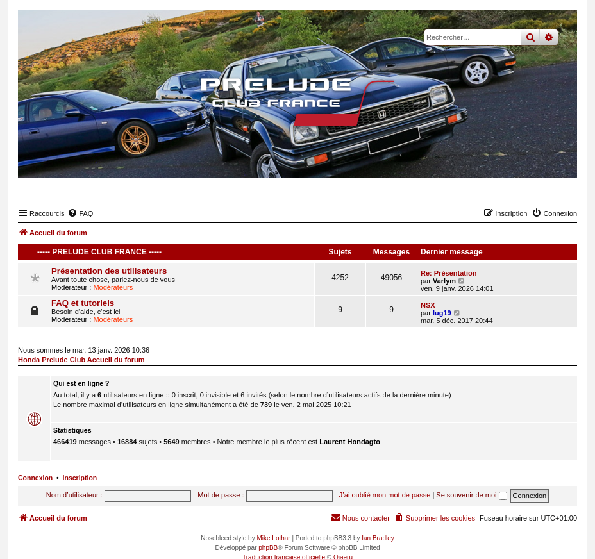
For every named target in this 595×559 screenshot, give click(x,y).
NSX (428, 305)
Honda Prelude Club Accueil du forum (81, 359)
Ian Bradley (378, 538)
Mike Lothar (273, 538)
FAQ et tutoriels (82, 303)
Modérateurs (113, 287)
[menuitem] (80, 213)
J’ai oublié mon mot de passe (384, 495)
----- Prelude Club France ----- (99, 252)
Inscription (80, 477)
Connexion (35, 477)
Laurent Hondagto (349, 442)
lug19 (442, 313)
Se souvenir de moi (471, 495)
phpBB (268, 547)
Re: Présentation (448, 273)
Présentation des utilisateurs (109, 271)
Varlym (444, 281)
